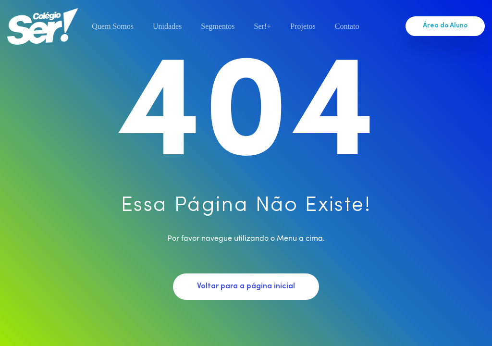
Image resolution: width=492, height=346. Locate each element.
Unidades (167, 26)
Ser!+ (262, 26)
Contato (347, 26)
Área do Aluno (445, 25)
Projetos (302, 26)
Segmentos (217, 26)
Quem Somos (113, 26)
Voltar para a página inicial (246, 286)
